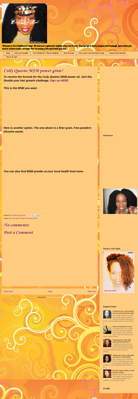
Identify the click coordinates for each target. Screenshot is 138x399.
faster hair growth (14, 218)
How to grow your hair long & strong (91, 53)
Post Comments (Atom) (54, 297)
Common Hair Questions (117, 53)
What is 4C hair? (12, 57)
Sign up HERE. (59, 80)
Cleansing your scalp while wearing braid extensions (122, 341)
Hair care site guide (21, 53)
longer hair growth (27, 218)
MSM (35, 218)
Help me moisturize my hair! (122, 326)
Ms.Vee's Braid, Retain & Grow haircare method (123, 371)
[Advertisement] (34, 195)
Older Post (92, 291)
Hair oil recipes (69, 53)
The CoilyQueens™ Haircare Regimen (46, 53)
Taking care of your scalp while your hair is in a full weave (123, 356)
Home (8, 53)
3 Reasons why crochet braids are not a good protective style (123, 312)
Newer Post (8, 291)
